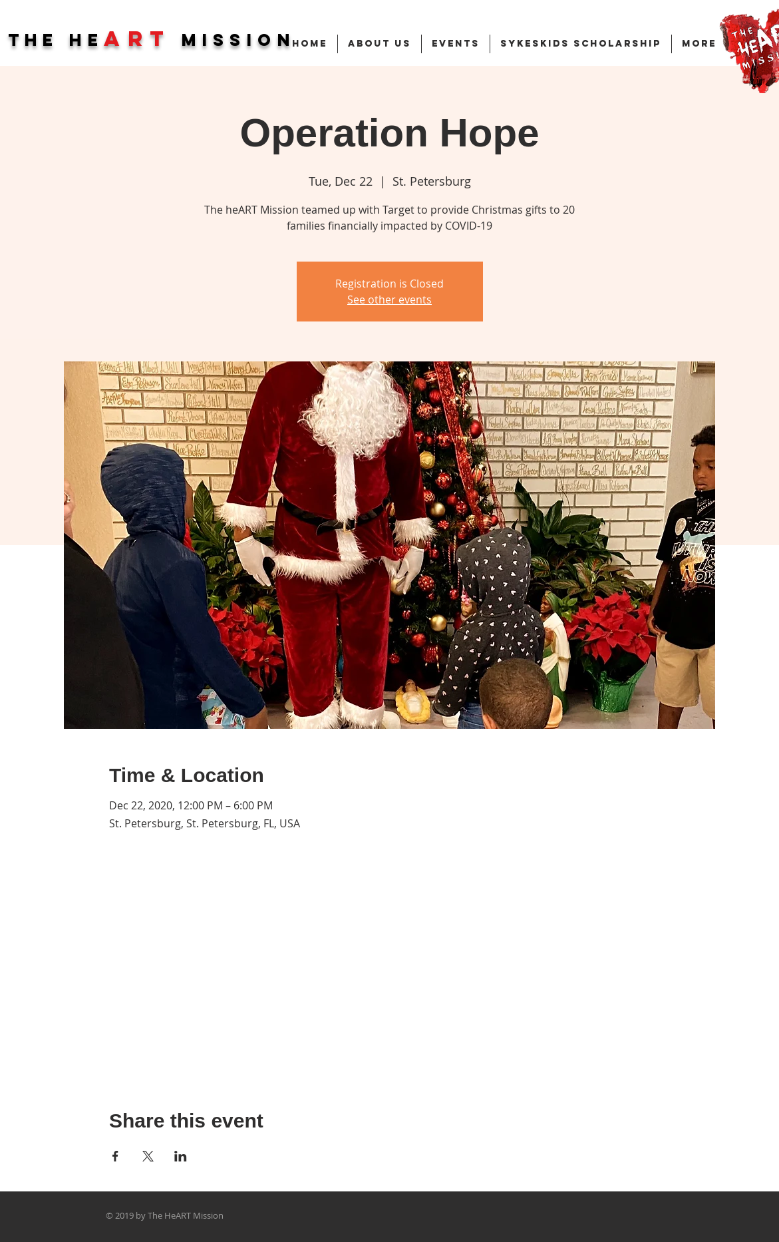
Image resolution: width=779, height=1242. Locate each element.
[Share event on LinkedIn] (180, 1156)
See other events (389, 299)
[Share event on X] (148, 1156)
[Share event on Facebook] (115, 1156)
